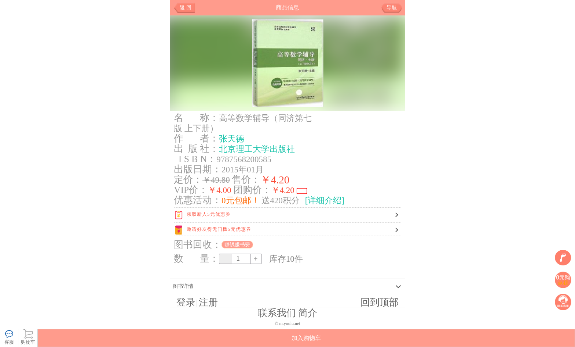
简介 (307, 313)
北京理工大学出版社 (257, 149)
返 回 (185, 7)
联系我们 (277, 313)
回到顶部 (379, 302)
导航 (394, 7)
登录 (185, 302)
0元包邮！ (240, 200)
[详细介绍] (324, 200)
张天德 (231, 138)
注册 (208, 302)
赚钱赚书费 (237, 244)
